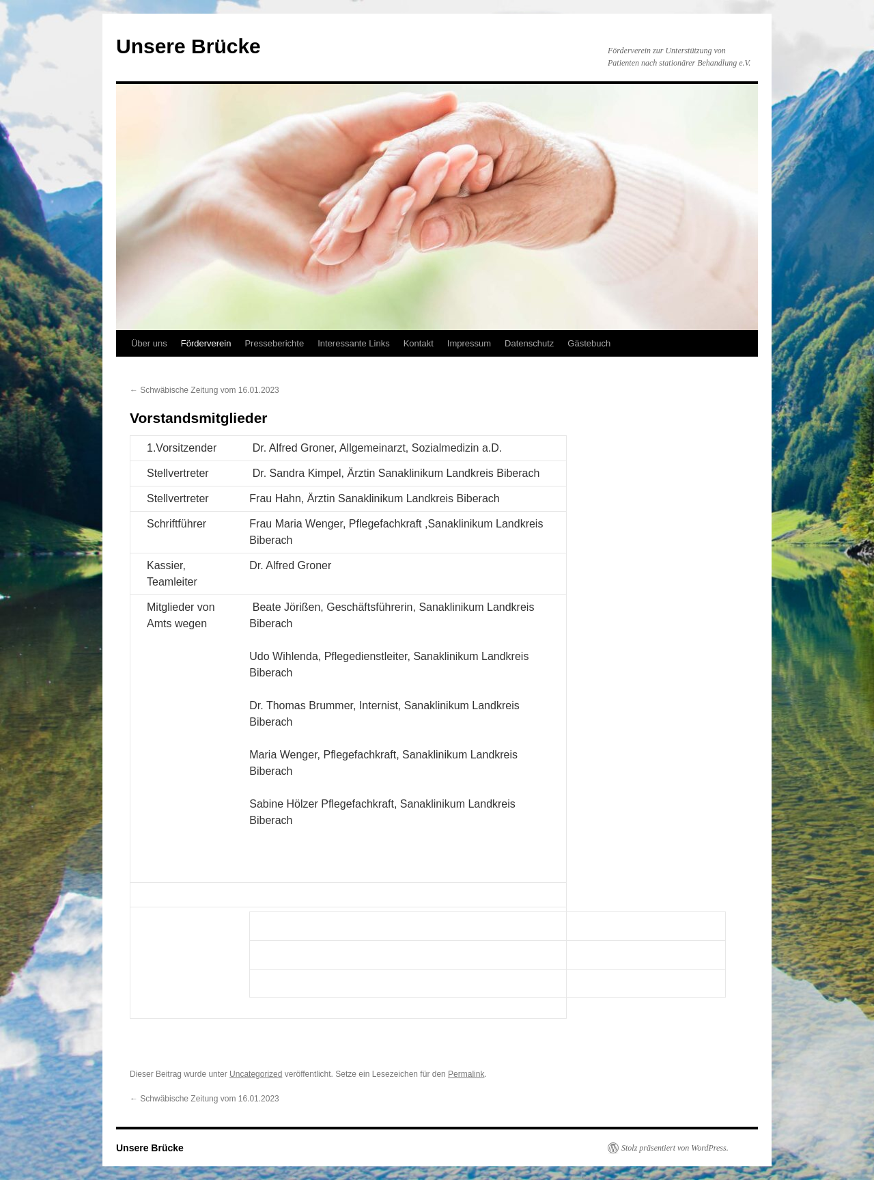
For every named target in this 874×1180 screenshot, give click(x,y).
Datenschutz (529, 343)
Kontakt (419, 343)
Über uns (149, 343)
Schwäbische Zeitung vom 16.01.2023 (204, 390)
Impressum (469, 343)
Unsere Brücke (188, 46)
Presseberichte (274, 343)
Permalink (466, 1074)
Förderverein (206, 343)
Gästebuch (588, 343)
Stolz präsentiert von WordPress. (675, 1148)
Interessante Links (354, 343)
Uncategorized (255, 1074)
